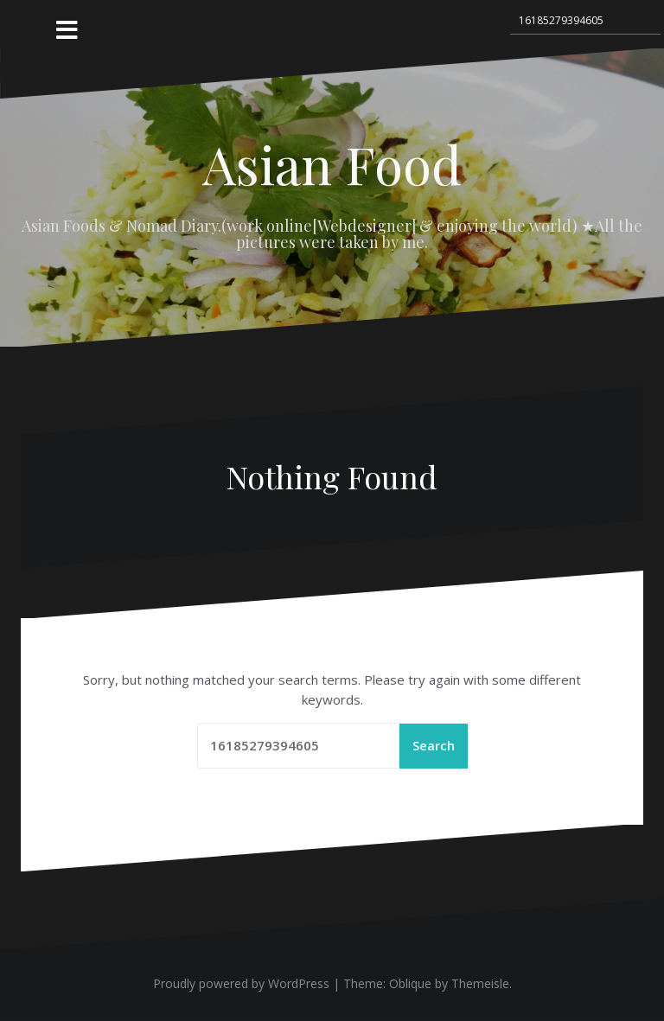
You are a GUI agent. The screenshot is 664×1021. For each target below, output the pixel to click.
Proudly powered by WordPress (241, 984)
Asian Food (332, 163)
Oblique (410, 984)
